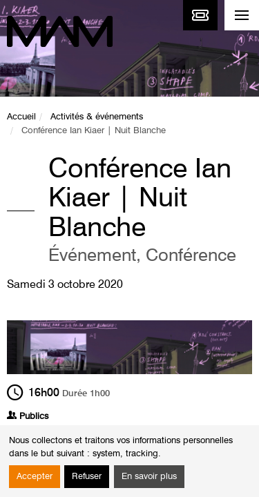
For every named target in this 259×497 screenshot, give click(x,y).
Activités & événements (96, 117)
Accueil (21, 117)
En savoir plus (149, 476)
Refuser (87, 476)
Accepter (34, 476)
